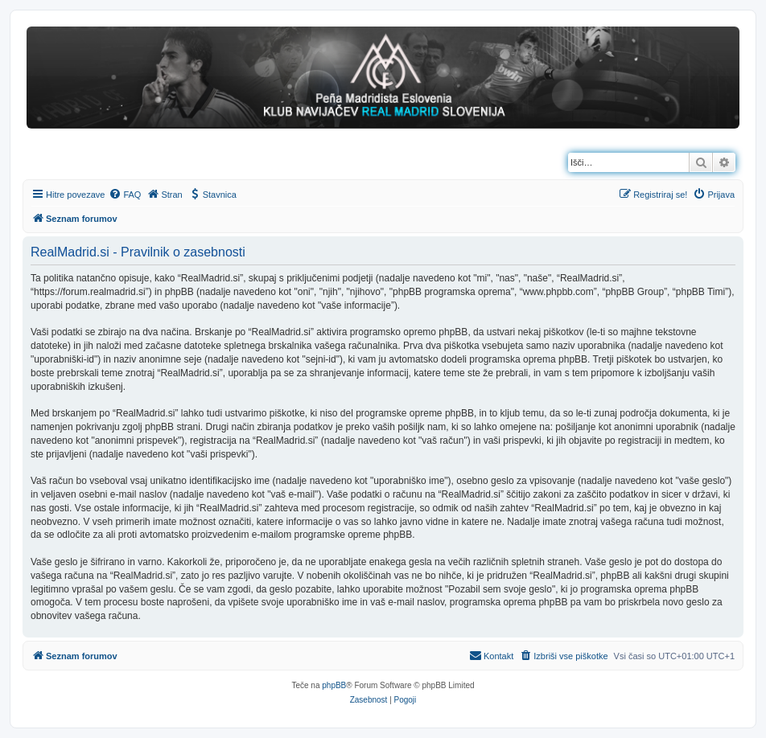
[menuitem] (125, 194)
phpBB (334, 685)
